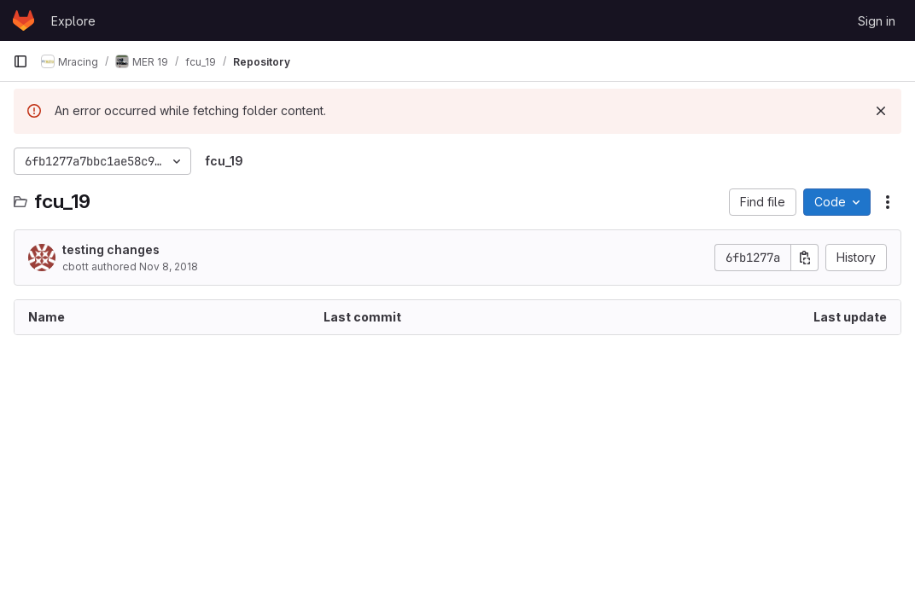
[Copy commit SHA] (805, 257)
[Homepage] (23, 20)
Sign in (876, 21)
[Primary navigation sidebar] (20, 61)
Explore (73, 21)
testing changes (111, 249)
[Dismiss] (881, 111)
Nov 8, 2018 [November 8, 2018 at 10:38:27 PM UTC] (168, 266)
